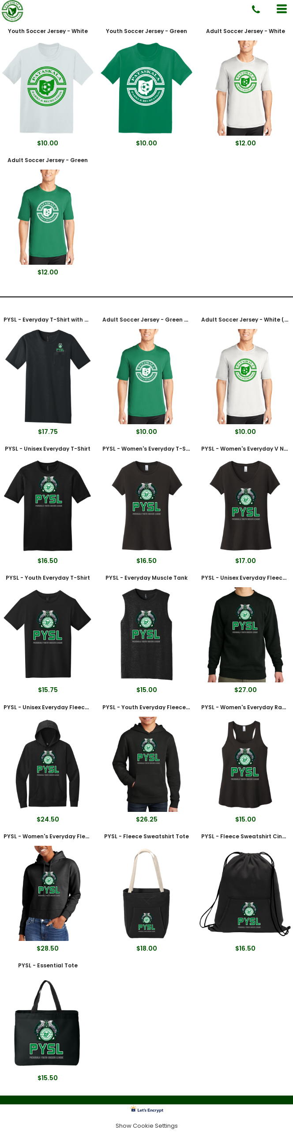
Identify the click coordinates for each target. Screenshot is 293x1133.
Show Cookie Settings (147, 1126)
